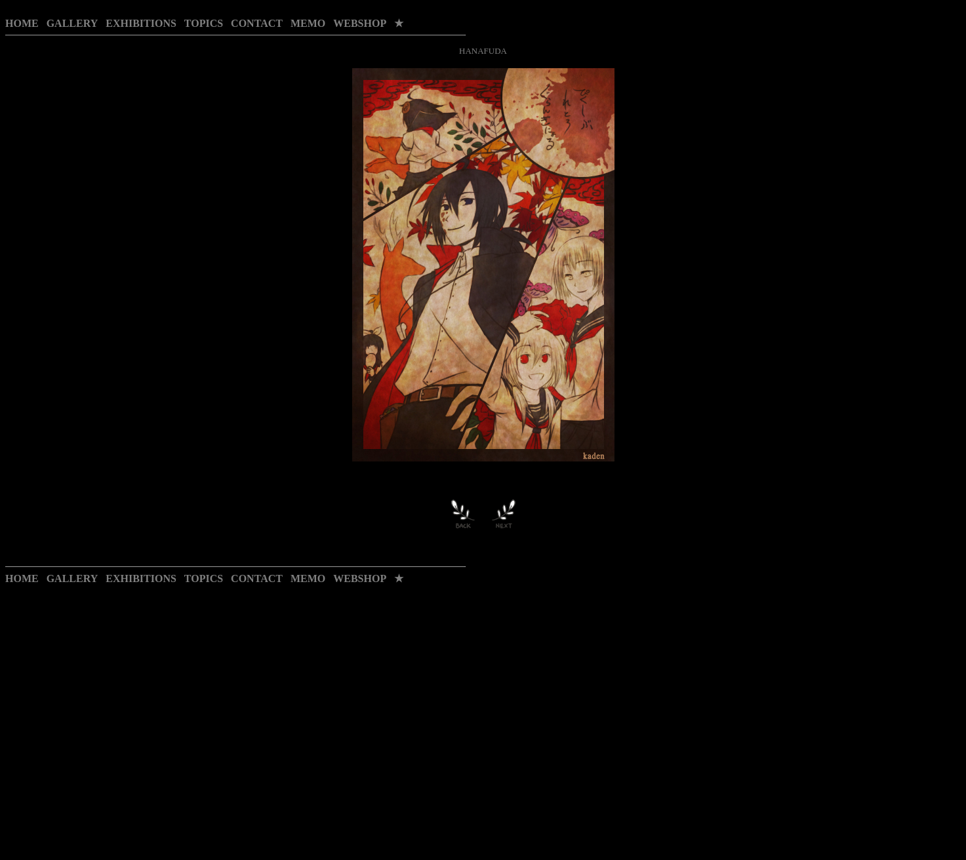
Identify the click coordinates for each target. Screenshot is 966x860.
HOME (22, 23)
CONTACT (257, 23)
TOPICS (203, 23)
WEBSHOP (359, 23)
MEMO (308, 23)
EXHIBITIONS (141, 23)
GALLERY (72, 23)
